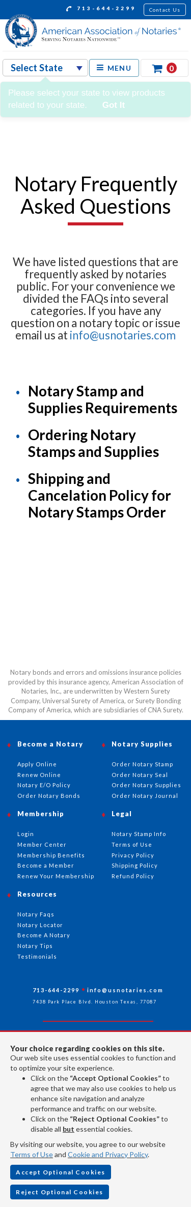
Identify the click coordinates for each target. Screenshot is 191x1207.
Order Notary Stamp (142, 764)
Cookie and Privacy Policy (108, 1154)
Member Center (42, 844)
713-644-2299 (101, 9)
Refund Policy (133, 876)
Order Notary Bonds (48, 795)
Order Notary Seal (140, 774)
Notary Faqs (35, 914)
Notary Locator (40, 925)
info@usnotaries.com (123, 335)
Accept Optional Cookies (60, 1172)
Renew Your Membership (55, 876)
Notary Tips (35, 945)
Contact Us (165, 10)
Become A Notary (43, 935)
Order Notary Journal (145, 795)
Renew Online (39, 774)
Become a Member (45, 865)
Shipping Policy (135, 865)
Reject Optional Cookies (59, 1192)
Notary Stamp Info (139, 833)
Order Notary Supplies (146, 785)
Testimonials (37, 956)
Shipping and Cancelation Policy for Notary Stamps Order (99, 495)
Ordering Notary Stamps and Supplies (93, 443)
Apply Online (37, 764)
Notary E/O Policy (44, 785)
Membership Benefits (51, 855)
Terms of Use (31, 1154)
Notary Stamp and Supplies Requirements (102, 399)
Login (25, 833)
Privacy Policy (133, 855)
